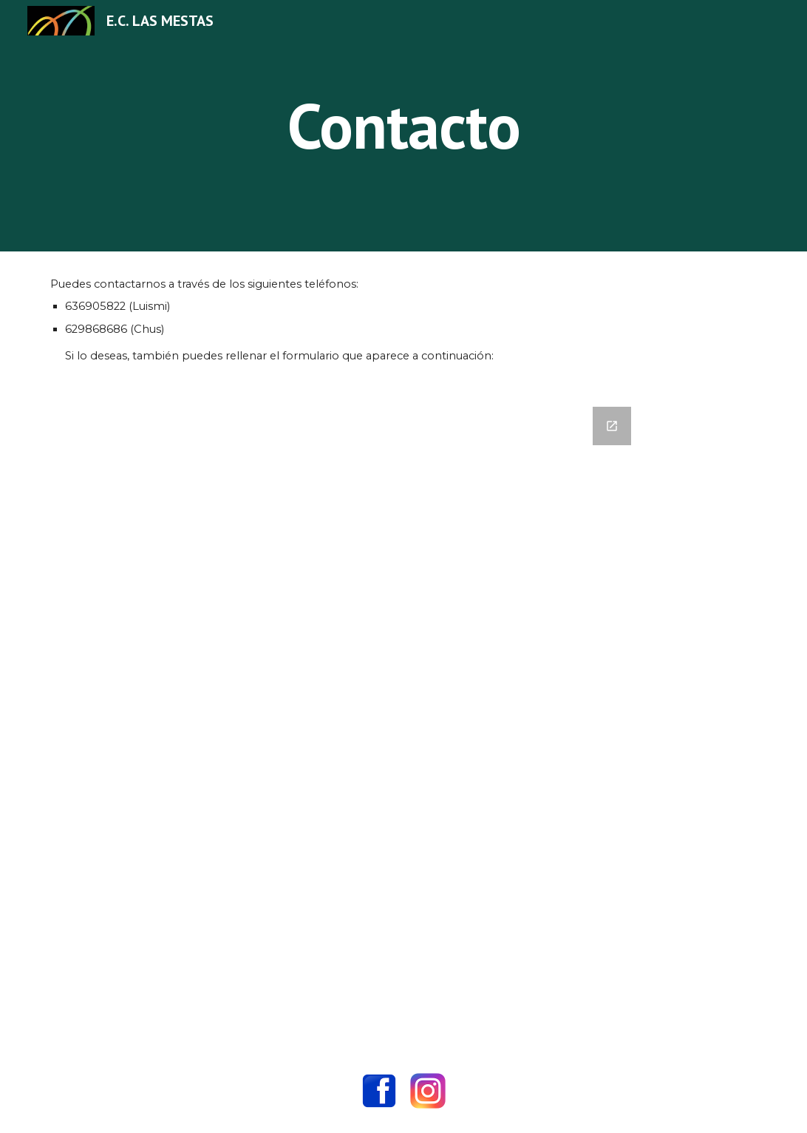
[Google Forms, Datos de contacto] (403, 719)
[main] (403, 125)
